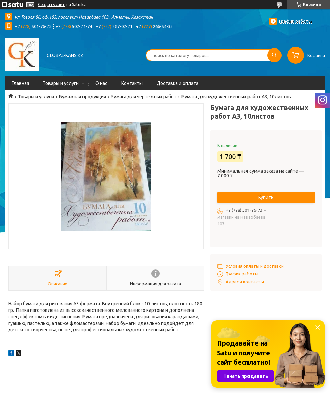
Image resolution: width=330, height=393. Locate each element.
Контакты (132, 83)
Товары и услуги (61, 83)
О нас (101, 83)
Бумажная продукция (82, 96)
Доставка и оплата (177, 83)
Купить (266, 197)
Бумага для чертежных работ (143, 96)
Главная (20, 83)
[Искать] (274, 55)
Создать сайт (51, 4)
